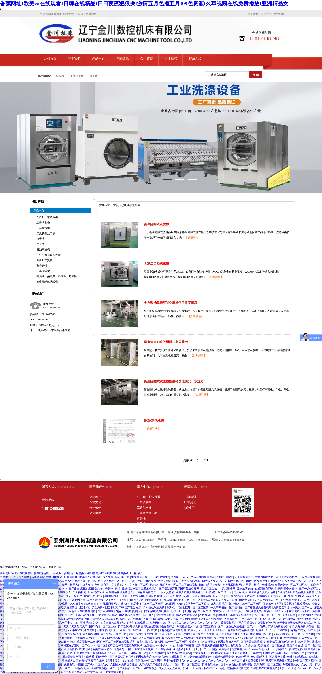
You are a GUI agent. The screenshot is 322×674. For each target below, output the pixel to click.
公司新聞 (190, 497)
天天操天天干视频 (150, 664)
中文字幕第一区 (248, 618)
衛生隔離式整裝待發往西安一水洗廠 (173, 381)
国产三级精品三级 (294, 653)
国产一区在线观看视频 (231, 626)
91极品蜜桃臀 (227, 588)
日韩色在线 (276, 580)
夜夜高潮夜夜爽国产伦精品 (178, 637)
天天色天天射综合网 (132, 596)
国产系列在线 (105, 611)
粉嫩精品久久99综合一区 (272, 596)
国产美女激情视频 (111, 672)
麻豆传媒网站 (96, 592)
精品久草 (311, 622)
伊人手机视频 (118, 599)
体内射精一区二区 (261, 634)
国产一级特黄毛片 (310, 588)
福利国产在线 (158, 622)
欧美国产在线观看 (90, 577)
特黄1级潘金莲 (116, 649)
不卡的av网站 (172, 660)
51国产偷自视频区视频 (79, 588)
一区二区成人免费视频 (245, 660)
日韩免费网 (71, 577)
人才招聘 (171, 58)
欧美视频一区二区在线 (272, 645)
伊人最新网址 (259, 656)
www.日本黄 (76, 603)
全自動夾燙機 (44, 260)
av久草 (123, 653)
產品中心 (98, 58)
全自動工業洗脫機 (47, 217)
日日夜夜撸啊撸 (63, 637)
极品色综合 (168, 626)
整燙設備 (41, 265)
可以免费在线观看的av (197, 656)
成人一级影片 (74, 596)
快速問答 (190, 507)
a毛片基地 (89, 615)
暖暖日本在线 (295, 645)
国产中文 (307, 607)
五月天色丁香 (277, 656)
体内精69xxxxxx (180, 577)
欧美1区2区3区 (265, 630)
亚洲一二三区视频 (206, 649)
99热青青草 (92, 603)
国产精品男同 (91, 634)
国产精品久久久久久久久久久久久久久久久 (194, 622)
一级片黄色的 (166, 592)
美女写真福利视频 (241, 615)
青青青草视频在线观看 (241, 630)
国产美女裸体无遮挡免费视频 (125, 645)
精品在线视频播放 (102, 660)
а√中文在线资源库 (108, 630)
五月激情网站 (156, 653)
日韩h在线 (281, 630)
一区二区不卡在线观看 (286, 611)
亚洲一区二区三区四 (196, 607)
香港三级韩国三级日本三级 (276, 660)
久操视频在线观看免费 (173, 630)
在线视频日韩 (207, 615)
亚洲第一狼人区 (272, 603)
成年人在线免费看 (211, 618)
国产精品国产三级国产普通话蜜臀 (179, 588)
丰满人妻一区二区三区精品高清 (70, 668)
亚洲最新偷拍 (245, 588)
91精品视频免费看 (304, 592)
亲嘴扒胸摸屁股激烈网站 (229, 584)
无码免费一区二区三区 (268, 664)
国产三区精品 (208, 626)
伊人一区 (218, 596)
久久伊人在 (250, 645)
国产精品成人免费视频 (258, 607)
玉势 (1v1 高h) (288, 668)
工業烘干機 (77, 75)
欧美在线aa (99, 649)
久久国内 (12, 672)
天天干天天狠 (204, 637)
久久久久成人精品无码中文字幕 (80, 672)
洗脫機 (60, 75)
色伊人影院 (165, 580)
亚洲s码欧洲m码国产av (204, 668)
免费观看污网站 (241, 649)
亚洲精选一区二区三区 (218, 592)
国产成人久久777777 (214, 580)
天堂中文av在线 (124, 660)
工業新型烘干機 (45, 233)
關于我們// (96, 487)
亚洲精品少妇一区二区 (198, 611)
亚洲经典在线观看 (231, 645)
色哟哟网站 (38, 577)
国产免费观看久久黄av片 (240, 596)
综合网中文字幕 (110, 584)
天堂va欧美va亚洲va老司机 (175, 634)
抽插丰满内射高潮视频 (202, 641)
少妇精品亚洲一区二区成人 (193, 603)
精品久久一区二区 (86, 580)
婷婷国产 (282, 649)
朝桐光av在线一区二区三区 (245, 603)
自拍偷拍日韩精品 (184, 645)
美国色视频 (111, 596)
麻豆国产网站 (64, 653)
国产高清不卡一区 (98, 599)
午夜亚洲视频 (296, 596)
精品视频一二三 (86, 641)
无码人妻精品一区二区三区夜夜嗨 (293, 634)
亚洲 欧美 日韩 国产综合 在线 (124, 607)
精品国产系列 (65, 580)
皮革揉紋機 (43, 271)
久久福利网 (80, 592)
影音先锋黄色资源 (187, 615)
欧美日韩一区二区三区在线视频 (139, 630)
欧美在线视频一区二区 (104, 668)
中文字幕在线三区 (142, 577)
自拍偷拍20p (136, 599)
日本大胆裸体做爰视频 (140, 649)
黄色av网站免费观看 (203, 577)
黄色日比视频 (54, 577)
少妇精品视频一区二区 (303, 630)
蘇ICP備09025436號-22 (229, 532)
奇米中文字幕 (27, 672)
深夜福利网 (206, 584)
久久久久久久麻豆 (215, 630)
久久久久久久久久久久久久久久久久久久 (206, 660)
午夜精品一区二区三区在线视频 (138, 668)
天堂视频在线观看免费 (297, 603)
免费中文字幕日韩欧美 (106, 622)
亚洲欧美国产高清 (48, 672)
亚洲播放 (178, 649)
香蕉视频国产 (229, 622)
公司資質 (146, 58)
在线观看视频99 (71, 634)
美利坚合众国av (287, 588)
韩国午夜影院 (224, 577)
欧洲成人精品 (175, 607)
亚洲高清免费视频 (207, 645)
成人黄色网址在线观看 (146, 626)
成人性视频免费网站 (179, 653)
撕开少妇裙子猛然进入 (290, 622)
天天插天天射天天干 (75, 626)
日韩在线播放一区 (213, 664)
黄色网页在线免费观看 (82, 611)
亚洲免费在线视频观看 (77, 649)
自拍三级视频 (123, 611)
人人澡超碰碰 (163, 649)
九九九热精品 (219, 603)
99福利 (268, 611)
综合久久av (160, 656)
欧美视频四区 (69, 607)
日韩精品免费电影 (146, 592)
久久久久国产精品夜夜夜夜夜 (114, 637)
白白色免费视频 (288, 637)
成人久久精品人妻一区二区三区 (182, 664)
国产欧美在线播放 (204, 634)
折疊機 (40, 238)
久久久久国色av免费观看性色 (120, 664)
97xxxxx (113, 653)
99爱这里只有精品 (107, 615)
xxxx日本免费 (67, 641)
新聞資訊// (191, 487)
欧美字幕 (224, 649)
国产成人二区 (93, 664)
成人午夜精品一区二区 (116, 577)
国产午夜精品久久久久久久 (232, 634)
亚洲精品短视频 (272, 653)
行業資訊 (190, 502)
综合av (154, 584)
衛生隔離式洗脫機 (47, 281)
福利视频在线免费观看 (302, 649)
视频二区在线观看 (131, 618)
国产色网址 (246, 599)
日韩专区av (97, 618)
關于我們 (253, 14)
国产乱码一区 (236, 580)
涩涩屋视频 (82, 618)
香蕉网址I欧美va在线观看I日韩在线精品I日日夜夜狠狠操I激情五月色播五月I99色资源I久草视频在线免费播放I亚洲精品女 (144, 3)
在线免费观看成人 (292, 599)
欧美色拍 (121, 634)
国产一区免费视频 (257, 580)
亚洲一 (190, 649)
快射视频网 (176, 656)
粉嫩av (137, 611)
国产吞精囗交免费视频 (252, 622)
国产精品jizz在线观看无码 (246, 611)
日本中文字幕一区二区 (135, 584)
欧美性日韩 (151, 634)
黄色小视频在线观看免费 (234, 668)
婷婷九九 (223, 615)
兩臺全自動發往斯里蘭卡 (166, 342)
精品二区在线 (209, 588)
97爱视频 (84, 660)
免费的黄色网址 (165, 615)
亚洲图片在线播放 (287, 577)
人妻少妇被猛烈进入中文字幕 (161, 618)
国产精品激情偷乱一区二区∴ (136, 615)
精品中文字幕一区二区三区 (147, 603)
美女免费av (98, 607)
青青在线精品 (145, 641)
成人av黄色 (111, 618)
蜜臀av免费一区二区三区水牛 (292, 584)
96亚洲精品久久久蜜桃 (263, 637)
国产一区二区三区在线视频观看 (116, 641)
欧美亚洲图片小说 (188, 626)
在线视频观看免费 (223, 656)
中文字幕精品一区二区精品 (226, 607)
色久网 (271, 622)
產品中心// (144, 487)
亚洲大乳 (85, 607)
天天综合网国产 (244, 577)
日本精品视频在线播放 (156, 611)
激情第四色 (231, 618)
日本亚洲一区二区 (271, 618)
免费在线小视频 (73, 664)
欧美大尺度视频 (223, 637)
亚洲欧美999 (162, 577)
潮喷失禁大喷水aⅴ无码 (187, 580)
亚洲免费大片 (144, 656)
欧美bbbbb (177, 611)
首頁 (116, 205)
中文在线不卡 (201, 653)
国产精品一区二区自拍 (103, 626)
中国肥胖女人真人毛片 (262, 592)
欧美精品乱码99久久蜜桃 (282, 641)
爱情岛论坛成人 (93, 596)
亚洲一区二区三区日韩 (267, 615)
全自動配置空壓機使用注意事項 (170, 302)
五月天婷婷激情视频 (253, 641)
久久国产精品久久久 (266, 599)
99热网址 (170, 603)
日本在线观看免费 (154, 607)
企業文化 (95, 502)
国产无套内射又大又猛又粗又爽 (115, 656)
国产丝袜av (107, 634)
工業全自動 (156, 263)
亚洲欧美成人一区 (229, 641)
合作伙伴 (95, 507)
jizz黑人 (296, 607)
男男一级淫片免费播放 (259, 584)
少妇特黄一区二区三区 (298, 580)
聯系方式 (266, 14)
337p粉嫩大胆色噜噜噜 (239, 664)
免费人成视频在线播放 (189, 592)
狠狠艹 (257, 653)
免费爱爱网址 (281, 607)
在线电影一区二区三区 (187, 599)
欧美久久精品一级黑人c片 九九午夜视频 (75, 584)
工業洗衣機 (43, 222)
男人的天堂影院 (189, 618)
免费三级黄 (135, 634)
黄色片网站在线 (265, 577)
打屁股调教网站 (110, 603)
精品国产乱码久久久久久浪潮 (220, 599)
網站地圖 (279, 14)
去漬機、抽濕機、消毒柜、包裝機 (56, 276)
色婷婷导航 (243, 656)
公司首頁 (50, 58)
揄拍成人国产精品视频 (147, 637)
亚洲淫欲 (85, 622)
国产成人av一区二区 (94, 645)
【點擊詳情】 (193, 237)
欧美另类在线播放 (309, 641)
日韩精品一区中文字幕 (65, 622)
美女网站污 (240, 592)
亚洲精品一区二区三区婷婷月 (139, 588)
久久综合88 (285, 592)
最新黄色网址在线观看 (81, 656)
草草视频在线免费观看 (119, 592)
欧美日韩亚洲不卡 (75, 599)
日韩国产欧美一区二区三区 (171, 641)
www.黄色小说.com (263, 649)
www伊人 (169, 596)
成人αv (125, 603)
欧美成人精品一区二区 (111, 580)
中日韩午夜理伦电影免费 (142, 580)
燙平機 (94, 75)
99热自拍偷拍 (154, 596)
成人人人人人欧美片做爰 (174, 668)
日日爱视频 (124, 626)
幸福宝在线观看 (70, 645)
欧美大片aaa (195, 630)
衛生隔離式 (156, 224)
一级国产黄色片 (137, 653)
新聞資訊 (122, 58)
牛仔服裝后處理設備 (48, 254)
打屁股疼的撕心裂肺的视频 (90, 653)
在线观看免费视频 (266, 588)
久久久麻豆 (289, 615)
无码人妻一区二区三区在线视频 (179, 584)
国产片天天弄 (73, 615)
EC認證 (154, 420)
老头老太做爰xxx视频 (108, 588)
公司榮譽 (95, 513)
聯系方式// (49, 487)
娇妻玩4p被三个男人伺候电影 (194, 596)
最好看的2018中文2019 (158, 645)
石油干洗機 (43, 249)
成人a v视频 (241, 637)
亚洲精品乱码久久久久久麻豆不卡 (230, 653)
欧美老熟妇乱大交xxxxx (297, 618)
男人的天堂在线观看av (134, 622)
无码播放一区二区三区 (149, 660)
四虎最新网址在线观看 (159, 599)
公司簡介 (95, 497)
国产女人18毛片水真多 (260, 626)
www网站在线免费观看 (81, 630)
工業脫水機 (43, 228)
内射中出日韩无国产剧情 (15, 577)
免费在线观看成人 (298, 656)
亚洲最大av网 (70, 660)
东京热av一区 (221, 611)
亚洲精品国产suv (85, 637)
